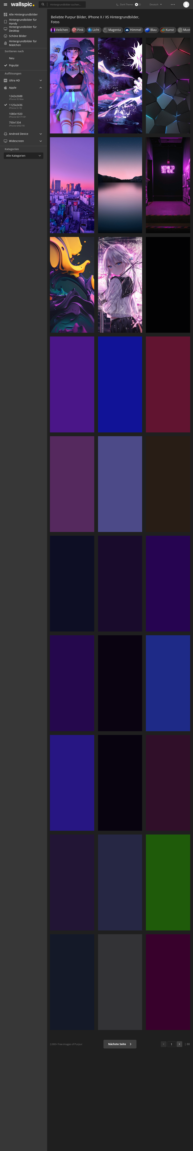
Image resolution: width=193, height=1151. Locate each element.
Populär (14, 65)
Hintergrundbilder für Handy (20, 21)
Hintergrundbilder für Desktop (20, 28)
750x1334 (15, 122)
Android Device (16, 134)
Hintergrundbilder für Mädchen (20, 43)
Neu (11, 58)
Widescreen (14, 141)
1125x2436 (28, 104)
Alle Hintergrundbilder (21, 14)
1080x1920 (15, 113)
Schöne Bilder (15, 36)
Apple (10, 87)
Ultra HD (12, 80)
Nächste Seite (120, 1044)
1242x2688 (15, 96)
